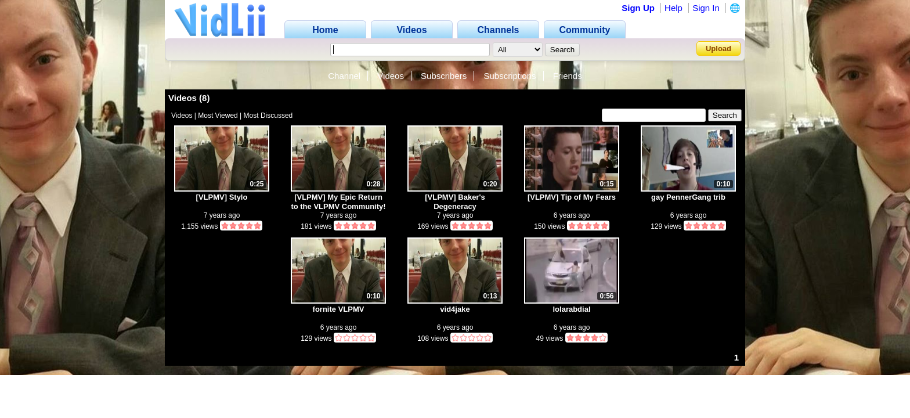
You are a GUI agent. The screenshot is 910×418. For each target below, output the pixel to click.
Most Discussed (268, 115)
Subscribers (444, 76)
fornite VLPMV (338, 309)
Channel (344, 76)
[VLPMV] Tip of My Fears (572, 197)
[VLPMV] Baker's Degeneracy (455, 202)
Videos (390, 76)
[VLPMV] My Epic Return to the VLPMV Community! (338, 202)
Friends (567, 76)
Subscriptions (509, 76)
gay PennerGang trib (688, 197)
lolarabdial (571, 309)
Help (673, 8)
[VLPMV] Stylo (222, 197)
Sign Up (638, 8)
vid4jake (455, 309)
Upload (718, 48)
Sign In (706, 8)
